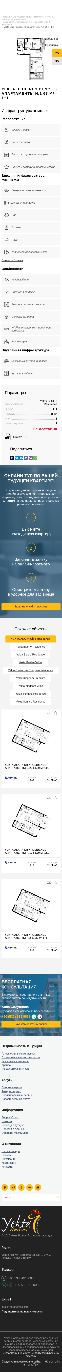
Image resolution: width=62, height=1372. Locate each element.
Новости (6, 1121)
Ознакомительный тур (15, 1069)
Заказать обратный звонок (31, 1024)
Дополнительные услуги (16, 1099)
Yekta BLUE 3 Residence (13, 19)
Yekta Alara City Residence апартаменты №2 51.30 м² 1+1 (26, 936)
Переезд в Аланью (12, 1129)
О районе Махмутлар (14, 1132)
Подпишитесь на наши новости (21, 1311)
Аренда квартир (11, 1091)
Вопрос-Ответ (10, 1117)
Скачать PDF (21, 437)
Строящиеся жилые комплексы (20, 1057)
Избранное (52, 38)
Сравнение (52, 45)
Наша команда (10, 1151)
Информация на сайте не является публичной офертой (31, 1354)
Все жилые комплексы (15, 1061)
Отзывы (6, 1155)
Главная (5, 17)
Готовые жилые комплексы (18, 1053)
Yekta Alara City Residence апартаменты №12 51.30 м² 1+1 (27, 851)
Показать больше (12, 260)
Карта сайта (8, 1162)
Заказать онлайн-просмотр (31, 606)
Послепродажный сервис (16, 1095)
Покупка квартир (11, 1087)
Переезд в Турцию (12, 1125)
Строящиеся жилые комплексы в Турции (33, 17)
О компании (8, 1159)
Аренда (6, 1065)
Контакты (7, 1166)
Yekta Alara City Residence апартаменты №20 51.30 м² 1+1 (27, 766)
